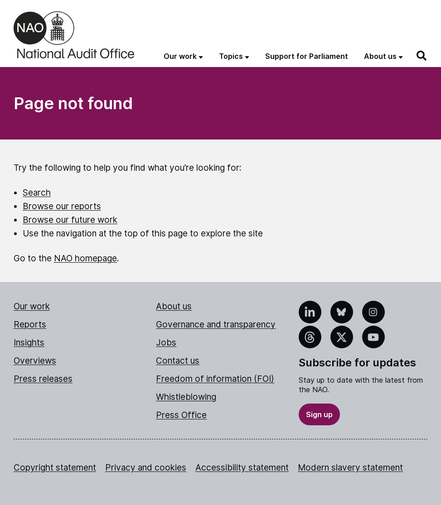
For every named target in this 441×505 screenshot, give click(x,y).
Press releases (43, 379)
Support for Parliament (306, 56)
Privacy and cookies (145, 467)
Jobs (166, 342)
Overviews (35, 361)
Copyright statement (55, 467)
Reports (30, 324)
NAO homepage (85, 258)
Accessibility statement (242, 467)
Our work (32, 306)
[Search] (422, 55)
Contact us (177, 361)
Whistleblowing (186, 397)
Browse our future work (70, 220)
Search (37, 193)
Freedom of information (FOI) (215, 379)
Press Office (181, 415)
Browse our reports (62, 206)
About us (174, 306)
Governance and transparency (216, 324)
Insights (29, 342)
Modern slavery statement (350, 467)
